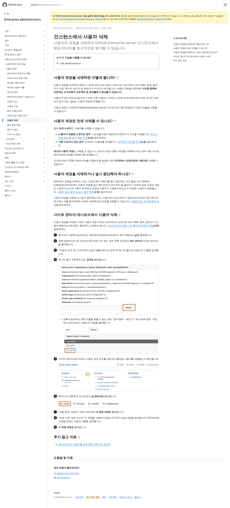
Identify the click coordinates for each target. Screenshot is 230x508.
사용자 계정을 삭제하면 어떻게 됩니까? (86, 77)
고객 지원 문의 (62, 477)
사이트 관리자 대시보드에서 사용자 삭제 (87, 214)
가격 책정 (112, 497)
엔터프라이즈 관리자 (63, 28)
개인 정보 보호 (92, 497)
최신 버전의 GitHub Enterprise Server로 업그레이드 (79, 19)
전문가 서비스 (125, 497)
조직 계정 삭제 (79, 137)
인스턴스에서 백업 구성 (120, 225)
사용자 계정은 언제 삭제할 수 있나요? (85, 120)
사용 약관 (79, 497)
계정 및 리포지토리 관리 (87, 28)
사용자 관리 (106, 28)
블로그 (138, 497)
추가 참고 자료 (67, 436)
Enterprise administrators (22, 19)
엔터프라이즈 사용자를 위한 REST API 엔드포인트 (84, 444)
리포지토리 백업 (144, 225)
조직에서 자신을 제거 (129, 141)
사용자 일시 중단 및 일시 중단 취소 (75, 192)
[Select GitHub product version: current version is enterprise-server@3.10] (47, 4)
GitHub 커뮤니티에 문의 (66, 473)
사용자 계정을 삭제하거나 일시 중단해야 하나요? (94, 173)
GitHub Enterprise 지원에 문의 (151, 19)
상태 (104, 497)
